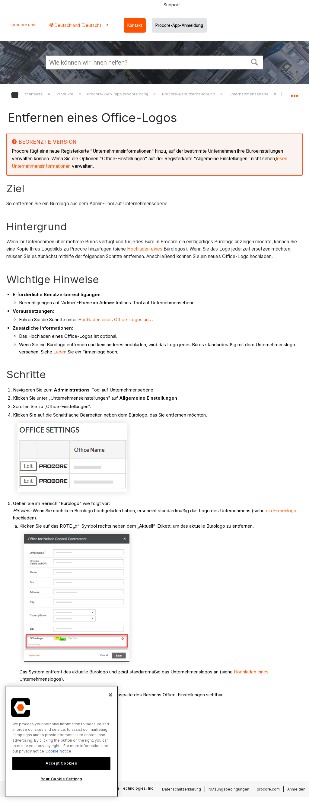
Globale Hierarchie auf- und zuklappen (18, 95)
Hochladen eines (144, 249)
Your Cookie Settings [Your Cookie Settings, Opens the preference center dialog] (61, 779)
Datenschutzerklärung (181, 789)
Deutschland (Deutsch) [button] (77, 25)
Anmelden (296, 789)
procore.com (24, 24)
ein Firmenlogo (281, 510)
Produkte (65, 93)
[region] (61, 741)
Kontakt (134, 25)
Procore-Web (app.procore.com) (118, 93)
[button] (254, 61)
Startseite (34, 93)
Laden (59, 352)
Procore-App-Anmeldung (179, 25)
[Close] (110, 694)
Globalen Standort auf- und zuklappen (294, 93)
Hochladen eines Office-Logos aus (114, 319)
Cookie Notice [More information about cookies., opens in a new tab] (58, 751)
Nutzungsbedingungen (229, 789)
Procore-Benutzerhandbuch (189, 93)
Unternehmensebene (249, 93)
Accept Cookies (61, 763)
